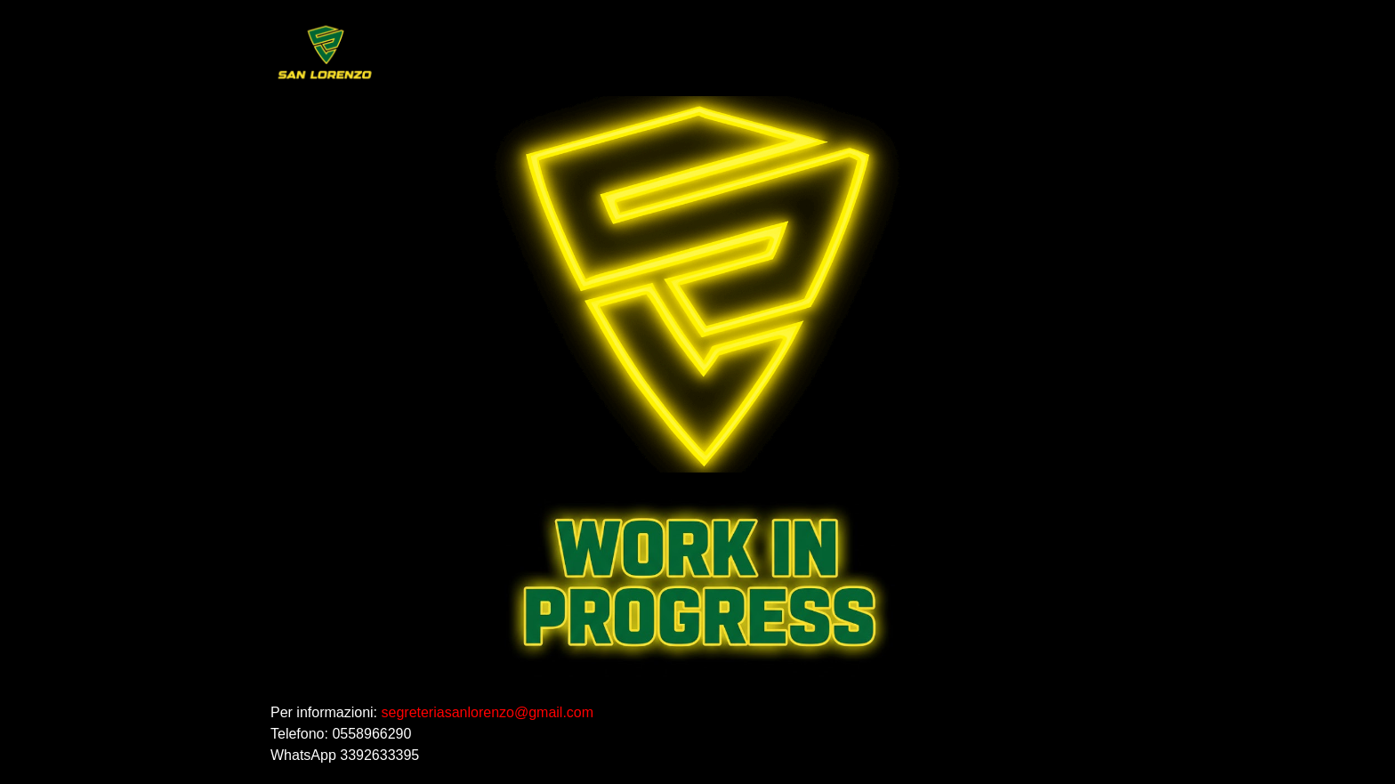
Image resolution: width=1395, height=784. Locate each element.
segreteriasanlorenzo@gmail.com (488, 712)
